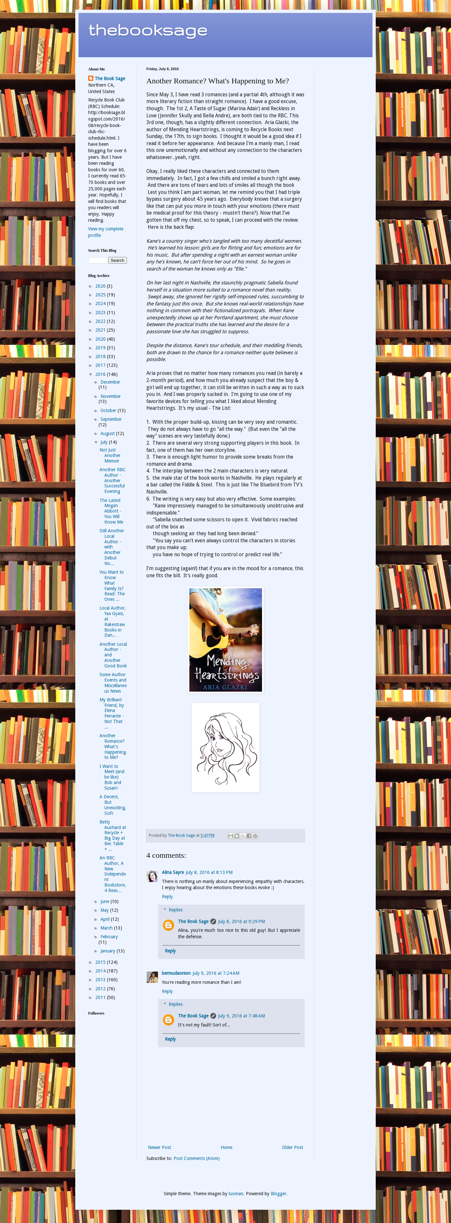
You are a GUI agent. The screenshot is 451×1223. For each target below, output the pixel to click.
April (105, 919)
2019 (101, 347)
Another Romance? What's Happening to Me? (113, 746)
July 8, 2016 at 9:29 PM (241, 921)
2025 (101, 294)
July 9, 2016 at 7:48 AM (241, 1015)
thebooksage (147, 29)
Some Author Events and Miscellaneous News (113, 682)
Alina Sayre (173, 872)
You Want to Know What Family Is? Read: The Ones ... (112, 585)
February (109, 936)
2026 (101, 286)
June (105, 901)
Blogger (278, 1193)
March (107, 928)
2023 (101, 312)
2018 (101, 356)
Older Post (292, 1147)
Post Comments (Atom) (196, 1158)
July (104, 442)
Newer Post (159, 1147)
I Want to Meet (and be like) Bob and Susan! (112, 777)
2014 (101, 970)
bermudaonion (176, 973)
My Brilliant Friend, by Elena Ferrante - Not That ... (112, 713)
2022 (101, 321)
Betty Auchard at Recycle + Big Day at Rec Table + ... (113, 835)
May (105, 910)
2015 (101, 962)
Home (226, 1147)
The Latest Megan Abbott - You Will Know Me (111, 511)
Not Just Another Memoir (110, 455)
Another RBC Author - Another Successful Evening (113, 480)
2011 (101, 997)
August (108, 433)
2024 (101, 303)
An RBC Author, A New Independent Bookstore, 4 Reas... (113, 874)
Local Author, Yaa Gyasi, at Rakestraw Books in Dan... (113, 621)
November (110, 396)
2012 (101, 988)
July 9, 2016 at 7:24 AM (216, 973)
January (108, 950)
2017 (101, 365)
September (111, 419)
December (110, 382)
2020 (101, 339)
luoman (236, 1193)
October (109, 410)
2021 (101, 330)
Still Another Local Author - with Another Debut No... (112, 547)
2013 (101, 979)
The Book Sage (193, 921)
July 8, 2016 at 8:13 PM (209, 872)
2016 (101, 374)
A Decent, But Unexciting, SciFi (113, 804)
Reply (167, 896)
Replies (176, 909)
